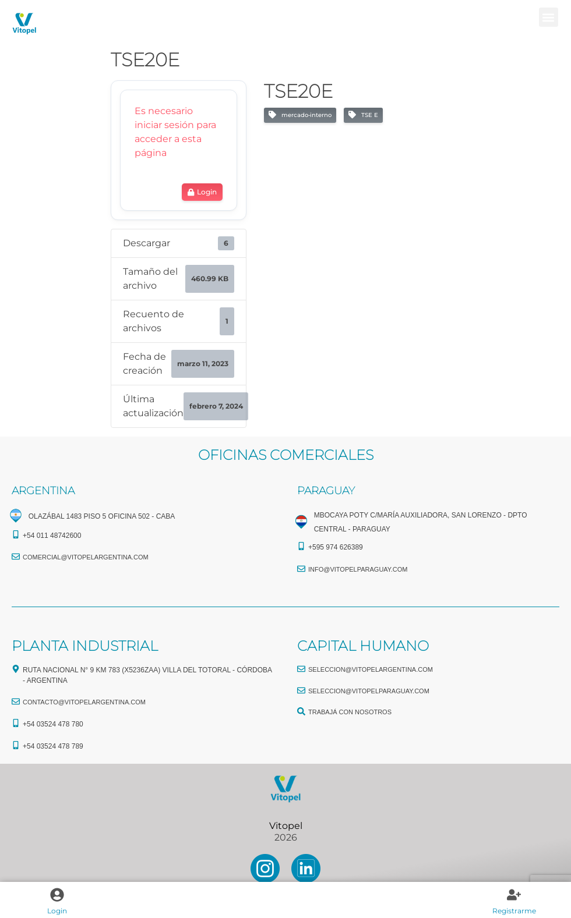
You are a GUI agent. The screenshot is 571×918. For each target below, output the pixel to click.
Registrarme (514, 910)
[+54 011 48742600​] (16, 534)
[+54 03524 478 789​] (16, 745)
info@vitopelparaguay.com (358, 569)
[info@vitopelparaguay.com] (301, 569)
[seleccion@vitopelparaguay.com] (301, 690)
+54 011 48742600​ (52, 535)
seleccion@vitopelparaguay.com (368, 690)
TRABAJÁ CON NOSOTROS (350, 711)
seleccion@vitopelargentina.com (370, 669)
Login (57, 910)
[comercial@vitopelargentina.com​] (16, 556)
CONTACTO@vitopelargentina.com (84, 702)
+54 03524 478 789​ (53, 746)
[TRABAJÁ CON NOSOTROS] (301, 711)
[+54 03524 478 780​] (16, 723)
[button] (548, 17)
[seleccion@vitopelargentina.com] (301, 669)
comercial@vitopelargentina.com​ (86, 557)
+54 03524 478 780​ (53, 724)
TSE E (363, 115)
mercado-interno (300, 115)
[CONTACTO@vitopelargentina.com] (16, 701)
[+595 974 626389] (301, 546)
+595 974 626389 (335, 547)
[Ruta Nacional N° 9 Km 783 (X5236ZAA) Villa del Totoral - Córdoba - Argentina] (16, 669)
